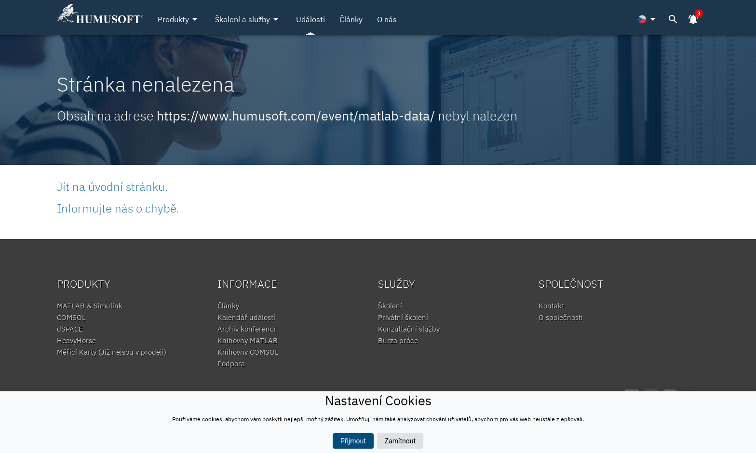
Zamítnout (400, 441)
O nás (387, 19)
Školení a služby (248, 19)
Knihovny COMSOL (248, 352)
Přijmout (353, 441)
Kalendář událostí (246, 317)
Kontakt (551, 305)
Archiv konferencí (246, 328)
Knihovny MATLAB (247, 340)
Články (351, 19)
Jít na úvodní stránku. (112, 186)
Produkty (179, 19)
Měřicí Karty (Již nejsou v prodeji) (111, 352)
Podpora (231, 363)
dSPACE (70, 328)
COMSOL (71, 317)
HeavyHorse (76, 340)
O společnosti (561, 317)
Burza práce (398, 340)
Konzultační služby (409, 328)
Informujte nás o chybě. (118, 208)
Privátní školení (403, 317)
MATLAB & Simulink (89, 305)
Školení (390, 305)
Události (310, 19)
